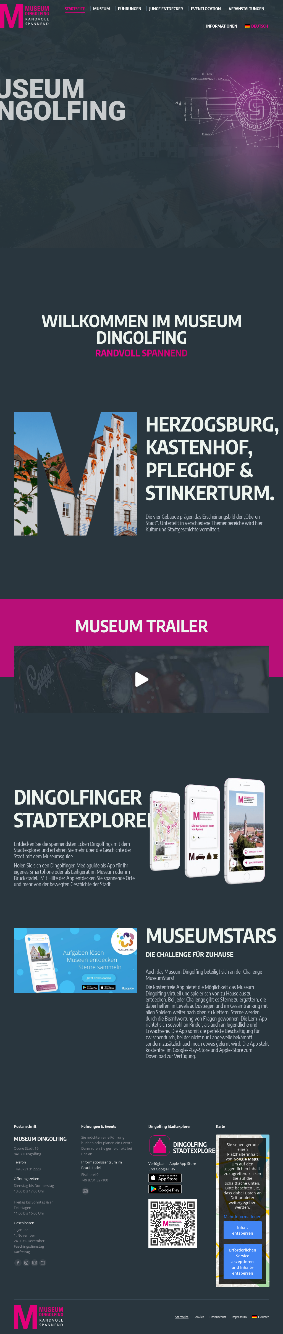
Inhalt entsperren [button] (242, 1230)
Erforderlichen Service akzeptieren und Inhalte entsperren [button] (242, 1261)
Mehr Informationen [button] (242, 1216)
